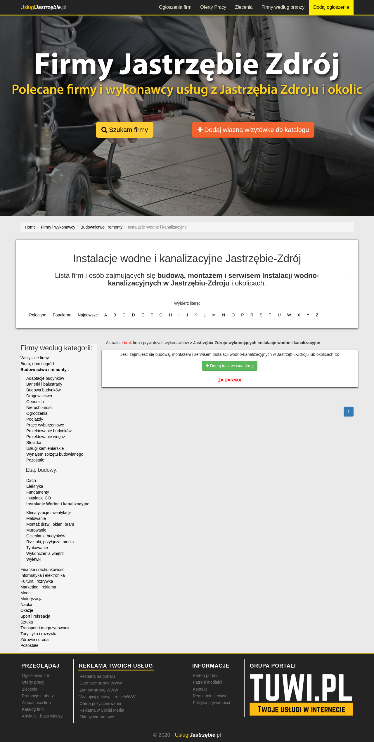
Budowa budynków (43, 390)
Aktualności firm (36, 702)
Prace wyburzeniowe (45, 425)
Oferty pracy (33, 682)
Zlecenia (243, 7)
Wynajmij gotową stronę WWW (107, 696)
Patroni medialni (207, 682)
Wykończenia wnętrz (45, 553)
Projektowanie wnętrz (45, 436)
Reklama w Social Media (101, 710)
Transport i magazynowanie (45, 628)
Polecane (37, 315)
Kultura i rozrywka (36, 581)
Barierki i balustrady (44, 384)
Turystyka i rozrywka (39, 633)
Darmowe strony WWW (100, 683)
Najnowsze (88, 315)
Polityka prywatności (211, 702)
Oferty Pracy (213, 7)
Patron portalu (206, 675)
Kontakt (200, 689)
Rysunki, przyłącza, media (50, 541)
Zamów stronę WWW (98, 690)
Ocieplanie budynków (45, 536)
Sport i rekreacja (35, 616)
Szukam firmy (124, 129)
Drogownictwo (39, 395)
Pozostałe (35, 460)
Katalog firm (33, 709)
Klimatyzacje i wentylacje (49, 512)
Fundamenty (37, 492)
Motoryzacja (31, 598)
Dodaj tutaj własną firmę (230, 365)
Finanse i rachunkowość (42, 569)
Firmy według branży (283, 7)
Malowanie (36, 518)
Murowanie (36, 530)
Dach (31, 480)
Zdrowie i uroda (34, 639)
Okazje (26, 610)
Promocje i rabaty (38, 696)
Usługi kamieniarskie (45, 448)
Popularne (62, 315)
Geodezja (35, 401)
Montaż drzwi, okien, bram (50, 524)
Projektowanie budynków (49, 431)
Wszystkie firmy (34, 358)
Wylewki (33, 559)
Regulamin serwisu (210, 696)
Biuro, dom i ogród (37, 363)
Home (30, 227)
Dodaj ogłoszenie (331, 7)
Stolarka (33, 442)
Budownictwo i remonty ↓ (45, 369)
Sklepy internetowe (96, 717)
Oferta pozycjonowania (100, 703)
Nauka (26, 604)
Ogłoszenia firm (175, 7)
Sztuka (26, 622)
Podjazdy (34, 419)
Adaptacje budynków (45, 378)
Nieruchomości (39, 407)
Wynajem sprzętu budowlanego (54, 454)
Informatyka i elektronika (42, 575)
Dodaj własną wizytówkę (253, 129)
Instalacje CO (38, 498)
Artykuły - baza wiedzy (42, 716)
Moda (25, 593)
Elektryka (34, 486)
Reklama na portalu (97, 676)
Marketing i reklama (38, 587)
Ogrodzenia (36, 413)
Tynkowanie (37, 547)
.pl (43, 7)
